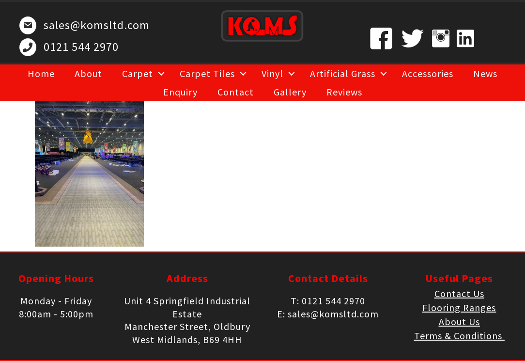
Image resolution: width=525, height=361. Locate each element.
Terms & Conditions (459, 336)
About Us (459, 321)
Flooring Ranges (459, 307)
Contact (235, 92)
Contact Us (459, 293)
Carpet (137, 73)
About (88, 73)
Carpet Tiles (207, 73)
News (485, 73)
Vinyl (272, 73)
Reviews (344, 92)
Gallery (290, 92)
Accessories (427, 73)
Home (41, 73)
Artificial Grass (342, 73)
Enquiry (180, 92)
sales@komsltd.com (97, 24)
